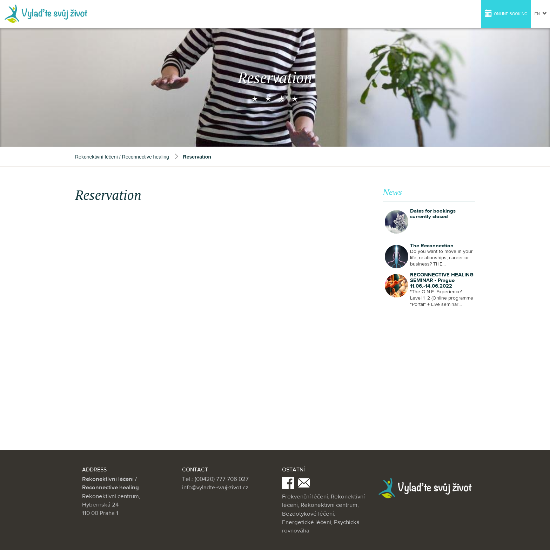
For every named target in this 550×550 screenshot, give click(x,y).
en (540, 13)
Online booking (506, 13)
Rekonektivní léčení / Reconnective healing (122, 157)
